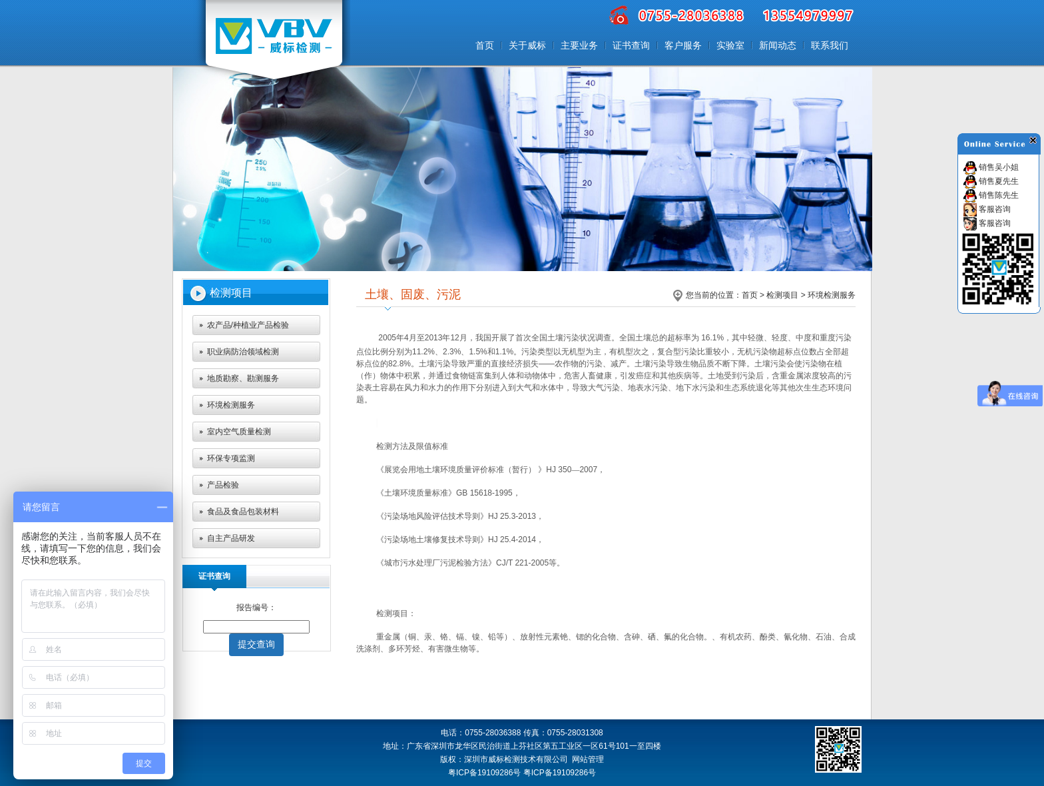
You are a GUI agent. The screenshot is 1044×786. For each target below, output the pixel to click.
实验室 (730, 45)
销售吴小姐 (991, 167)
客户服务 (683, 45)
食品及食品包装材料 (243, 511)
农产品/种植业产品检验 (248, 325)
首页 (484, 45)
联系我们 (829, 45)
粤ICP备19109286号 (559, 772)
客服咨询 (987, 209)
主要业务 (579, 45)
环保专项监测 (231, 458)
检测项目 (782, 295)
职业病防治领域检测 (243, 351)
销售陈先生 (991, 195)
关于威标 (527, 45)
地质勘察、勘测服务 (243, 378)
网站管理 (588, 759)
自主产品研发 (231, 538)
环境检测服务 (231, 405)
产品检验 (223, 485)
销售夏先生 (991, 181)
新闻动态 (777, 45)
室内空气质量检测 (239, 431)
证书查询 (631, 45)
